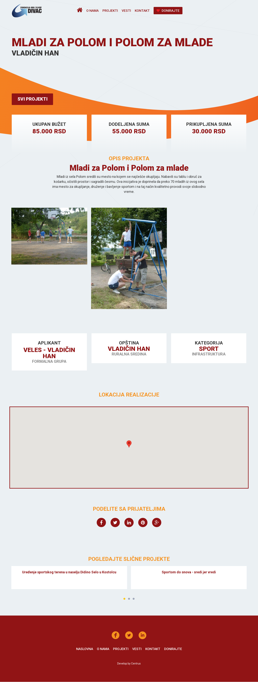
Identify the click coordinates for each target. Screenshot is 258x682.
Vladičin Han (129, 349)
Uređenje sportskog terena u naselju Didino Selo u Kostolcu (69, 572)
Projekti (110, 11)
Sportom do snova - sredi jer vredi (189, 572)
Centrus (136, 663)
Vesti (126, 11)
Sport (209, 349)
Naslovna (84, 649)
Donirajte (168, 11)
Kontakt (142, 11)
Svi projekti (32, 99)
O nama (92, 11)
